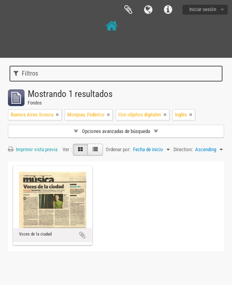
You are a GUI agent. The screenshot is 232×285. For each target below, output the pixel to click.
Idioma (148, 10)
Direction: (183, 149)
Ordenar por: (118, 149)
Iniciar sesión (202, 9)
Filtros (25, 73)
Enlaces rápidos (168, 10)
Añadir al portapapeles (82, 235)
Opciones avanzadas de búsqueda (116, 131)
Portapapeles (128, 10)
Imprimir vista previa (32, 149)
